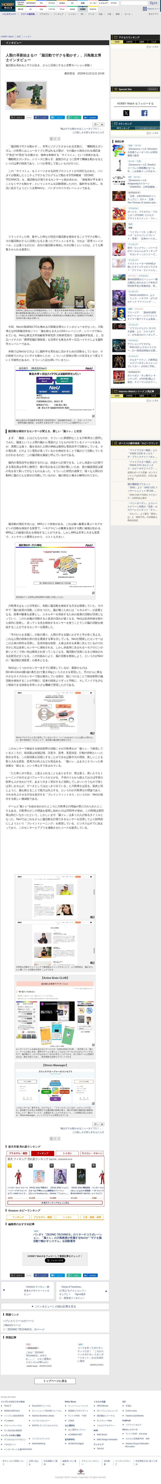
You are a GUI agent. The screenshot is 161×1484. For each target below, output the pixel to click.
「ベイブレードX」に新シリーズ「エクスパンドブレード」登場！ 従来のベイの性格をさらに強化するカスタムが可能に (142, 238)
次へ (96, 124)
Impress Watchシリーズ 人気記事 (136, 391)
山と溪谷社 (70, 1425)
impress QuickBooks (135, 1416)
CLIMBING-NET (75, 1434)
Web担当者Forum (12, 1411)
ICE (124, 1402)
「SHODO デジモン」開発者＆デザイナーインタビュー (36, 1291)
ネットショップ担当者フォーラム (47, 1411)
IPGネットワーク (130, 1430)
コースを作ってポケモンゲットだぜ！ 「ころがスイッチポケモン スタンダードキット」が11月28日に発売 (91, 1354)
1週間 (141, 42)
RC (82, 14)
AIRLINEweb (102, 1406)
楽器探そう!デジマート (78, 1411)
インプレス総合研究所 (14, 1416)
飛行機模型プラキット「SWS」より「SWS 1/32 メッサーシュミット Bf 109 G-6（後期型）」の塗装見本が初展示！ (142, 491)
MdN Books (102, 1434)
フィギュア (59, 14)
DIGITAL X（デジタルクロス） (45, 1425)
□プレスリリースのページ (18, 1320)
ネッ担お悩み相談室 (13, 1430)
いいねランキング (148, 128)
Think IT (7, 1406)
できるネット (10, 1444)
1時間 (117, 42)
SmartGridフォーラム (41, 1406)
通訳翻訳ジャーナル (106, 1416)
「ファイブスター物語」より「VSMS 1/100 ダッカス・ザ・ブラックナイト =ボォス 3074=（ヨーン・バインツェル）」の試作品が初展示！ (142, 457)
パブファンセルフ (133, 1425)
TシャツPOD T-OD (77, 1416)
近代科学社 (70, 1439)
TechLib (100, 1448)
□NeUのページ (12, 1325)
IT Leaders (8, 1420)
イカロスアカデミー (106, 1425)
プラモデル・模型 (18, 1153)
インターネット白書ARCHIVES (18, 1449)
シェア (43, 118)
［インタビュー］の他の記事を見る (55, 1306)
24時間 (129, 42)
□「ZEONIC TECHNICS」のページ (24, 1329)
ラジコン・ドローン (92, 1153)
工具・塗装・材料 (92, 1217)
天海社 (129, 1406)
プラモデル (44, 14)
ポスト (19, 118)
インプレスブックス (41, 1439)
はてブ (59, 118)
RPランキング (123, 128)
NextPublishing (38, 1443)
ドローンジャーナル (13, 1425)
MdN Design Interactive (107, 1439)
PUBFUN (126, 1420)
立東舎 (71, 1420)
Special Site (125, 89)
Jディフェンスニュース (107, 1411)
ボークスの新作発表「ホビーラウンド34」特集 (138, 444)
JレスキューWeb (104, 1420)
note (76, 118)
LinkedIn (92, 118)
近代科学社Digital (75, 1443)
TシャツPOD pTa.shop (136, 1434)
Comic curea (131, 1411)
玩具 (101, 14)
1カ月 (154, 42)
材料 (118, 14)
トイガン (72, 14)
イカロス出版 (99, 1402)
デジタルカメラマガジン (15, 1439)
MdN (96, 1430)
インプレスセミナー (41, 1420)
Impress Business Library (43, 1416)
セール (127, 14)
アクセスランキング (129, 37)
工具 (109, 14)
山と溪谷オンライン (77, 1430)
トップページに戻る (55, 1381)
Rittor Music (70, 1402)
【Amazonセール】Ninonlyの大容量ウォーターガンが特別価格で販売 (142, 152)
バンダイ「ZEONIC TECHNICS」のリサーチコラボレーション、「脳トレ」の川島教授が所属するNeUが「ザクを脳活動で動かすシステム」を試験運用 (67, 1237)
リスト (29, 118)
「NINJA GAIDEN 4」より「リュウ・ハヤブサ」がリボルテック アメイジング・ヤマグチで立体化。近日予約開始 (142, 301)
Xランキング (125, 123)
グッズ (91, 14)
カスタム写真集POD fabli (137, 1439)
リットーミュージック (78, 1406)
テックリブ (99, 1444)
